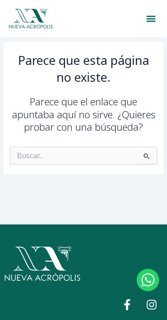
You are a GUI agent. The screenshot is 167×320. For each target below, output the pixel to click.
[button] (150, 18)
